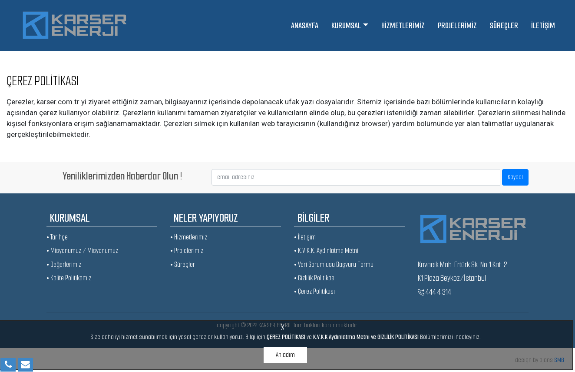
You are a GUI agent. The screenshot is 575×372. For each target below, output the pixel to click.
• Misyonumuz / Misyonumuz (82, 251)
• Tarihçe (57, 237)
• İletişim (305, 237)
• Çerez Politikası (314, 291)
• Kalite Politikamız (68, 278)
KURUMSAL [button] (346, 25)
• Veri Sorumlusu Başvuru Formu (333, 264)
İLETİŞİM (543, 25)
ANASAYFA (304, 25)
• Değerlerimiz (63, 264)
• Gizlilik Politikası (315, 278)
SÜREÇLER (504, 25)
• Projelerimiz (186, 251)
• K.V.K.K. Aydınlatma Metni (326, 251)
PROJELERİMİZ (457, 25)
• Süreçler (182, 264)
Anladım (285, 354)
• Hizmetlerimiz (188, 237)
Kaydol (515, 177)
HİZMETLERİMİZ (403, 25)
